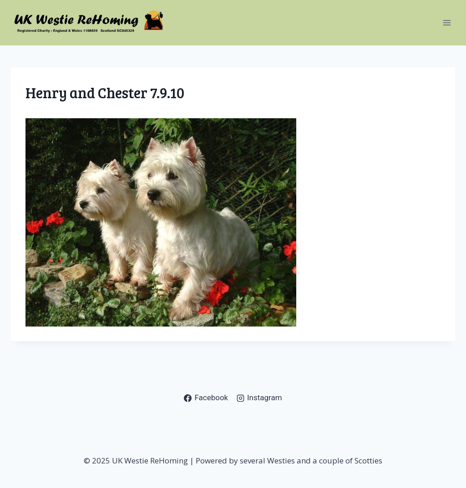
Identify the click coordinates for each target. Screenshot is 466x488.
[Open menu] (446, 22)
